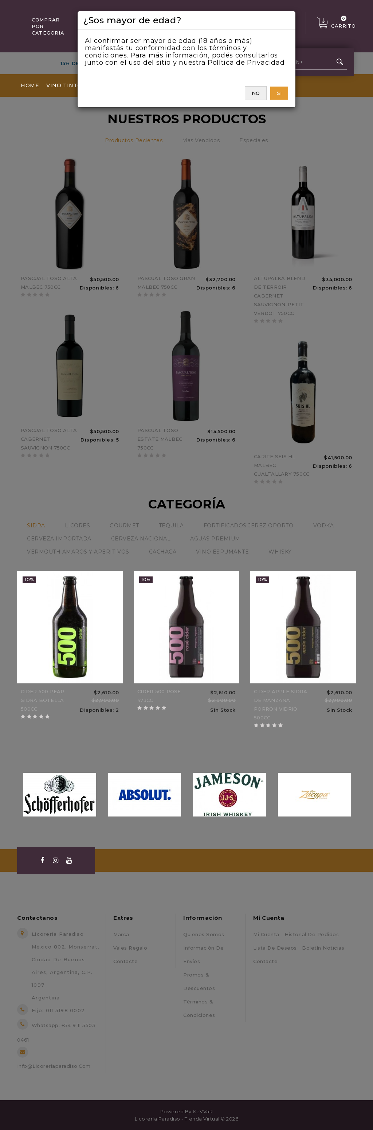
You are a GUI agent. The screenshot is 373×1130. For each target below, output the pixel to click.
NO (256, 93)
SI (279, 93)
